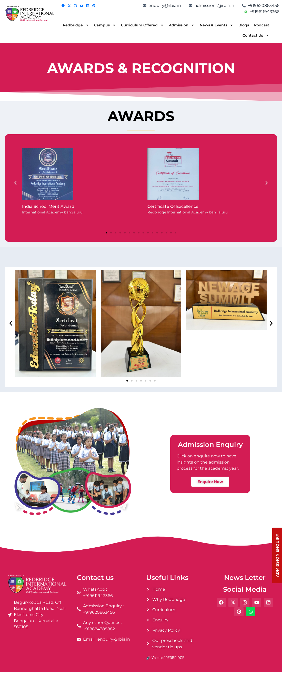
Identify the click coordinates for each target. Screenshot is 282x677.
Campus (105, 25)
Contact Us (256, 35)
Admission (182, 25)
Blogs (243, 25)
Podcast (261, 25)
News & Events (216, 25)
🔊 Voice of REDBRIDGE (165, 658)
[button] (15, 183)
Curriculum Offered (142, 25)
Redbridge (76, 25)
